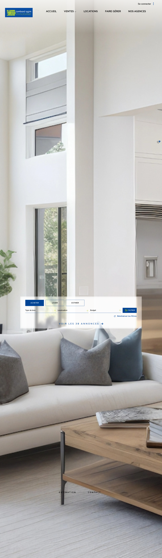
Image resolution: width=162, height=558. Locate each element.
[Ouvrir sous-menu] (75, 11)
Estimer (75, 303)
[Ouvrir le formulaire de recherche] (130, 310)
